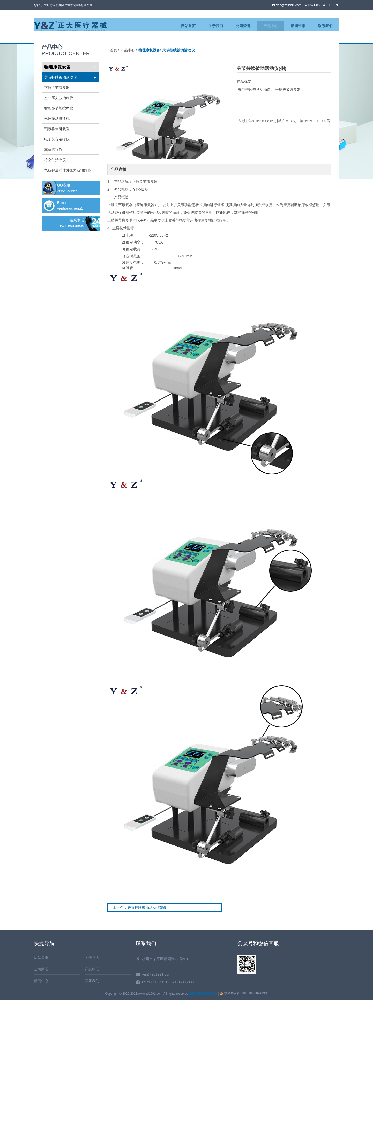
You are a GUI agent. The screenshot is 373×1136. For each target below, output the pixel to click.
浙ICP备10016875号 (203, 1129)
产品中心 (270, 26)
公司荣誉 (243, 26)
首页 (113, 186)
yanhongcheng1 (70, 344)
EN (335, 5)
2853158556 (67, 327)
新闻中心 (41, 1117)
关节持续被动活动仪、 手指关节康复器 (270, 225)
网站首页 (188, 26)
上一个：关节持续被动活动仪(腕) (139, 1043)
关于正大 (92, 1093)
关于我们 (215, 26)
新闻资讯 (298, 26)
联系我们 (325, 26)
